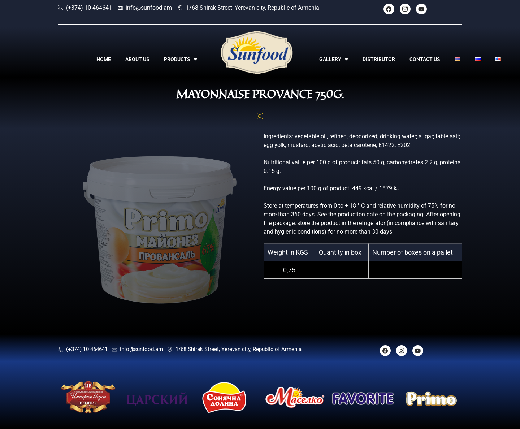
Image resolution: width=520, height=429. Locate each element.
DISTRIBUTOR (379, 59)
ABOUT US (137, 59)
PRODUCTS (180, 59)
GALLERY (333, 59)
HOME (103, 59)
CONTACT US (425, 59)
